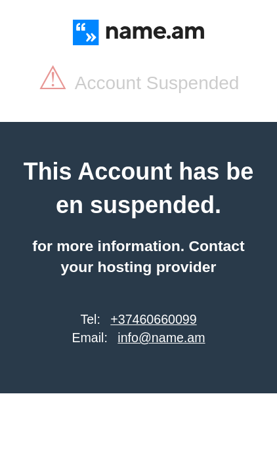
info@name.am (161, 337)
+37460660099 (153, 319)
